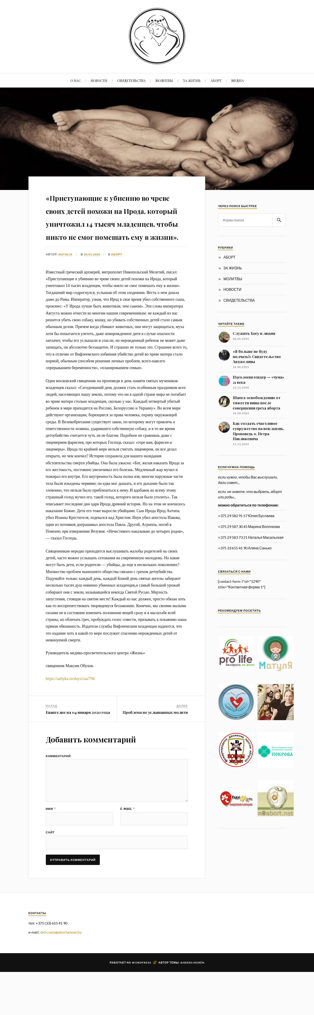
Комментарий (58, 794)
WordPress (141, 1005)
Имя (51, 850)
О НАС (75, 80)
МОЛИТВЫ (164, 80)
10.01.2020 (92, 293)
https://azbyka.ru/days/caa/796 (70, 717)
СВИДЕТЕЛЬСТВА (131, 80)
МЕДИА (237, 80)
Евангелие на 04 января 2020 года (78, 751)
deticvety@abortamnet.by (60, 975)
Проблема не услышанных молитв (155, 751)
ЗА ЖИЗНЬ (192, 80)
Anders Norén (192, 1005)
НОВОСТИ (99, 80)
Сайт (50, 874)
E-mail (127, 850)
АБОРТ (216, 80)
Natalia (65, 293)
